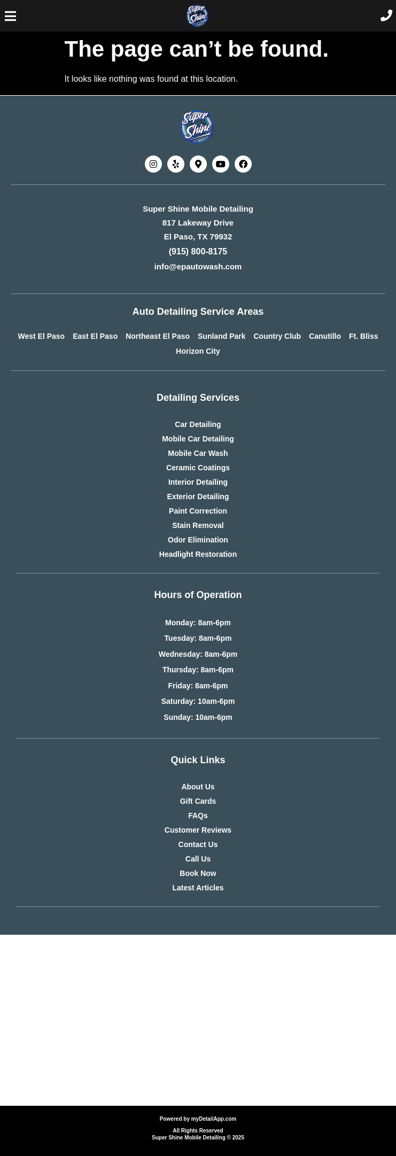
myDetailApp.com (213, 1119)
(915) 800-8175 (198, 251)
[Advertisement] (198, 1020)
